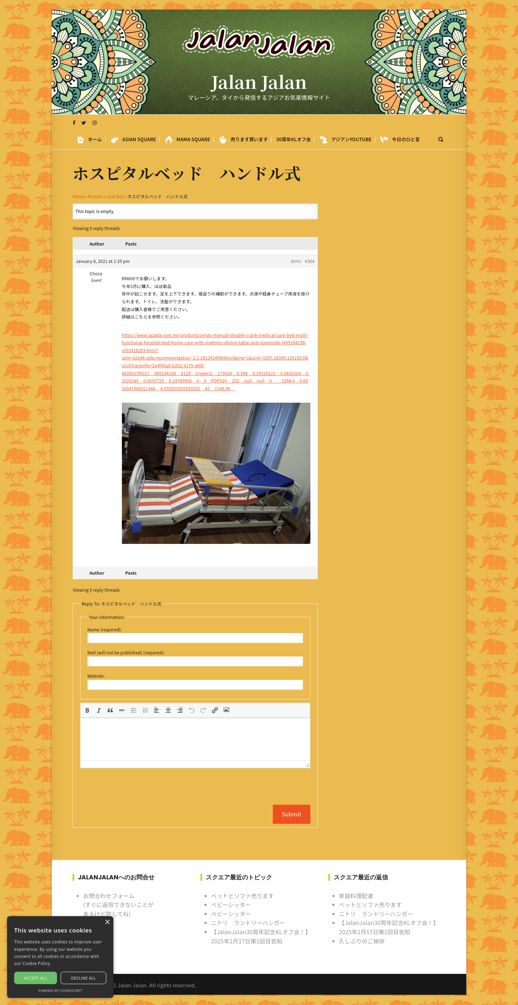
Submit (291, 814)
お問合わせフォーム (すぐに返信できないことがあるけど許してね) (118, 904)
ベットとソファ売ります (242, 895)
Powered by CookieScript (60, 990)
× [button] (107, 922)
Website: (96, 676)
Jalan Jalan (259, 82)
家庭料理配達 (356, 895)
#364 (309, 261)
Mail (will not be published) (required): (126, 652)
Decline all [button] (83, 978)
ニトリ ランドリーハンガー (248, 922)
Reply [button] (296, 261)
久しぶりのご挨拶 (362, 940)
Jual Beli (115, 196)
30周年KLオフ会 (293, 139)
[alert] (60, 957)
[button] (87, 710)
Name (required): (105, 629)
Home (79, 196)
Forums (95, 196)
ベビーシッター (231, 904)
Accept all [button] (35, 978)
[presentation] (87, 710)
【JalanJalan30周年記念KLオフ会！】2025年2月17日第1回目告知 (261, 936)
